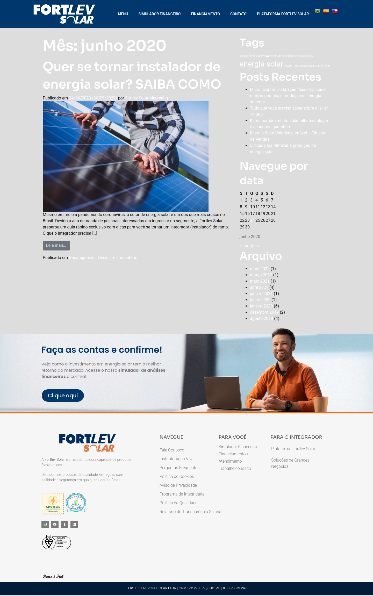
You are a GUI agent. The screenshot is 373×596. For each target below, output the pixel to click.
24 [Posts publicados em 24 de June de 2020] (252, 220)
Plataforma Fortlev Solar (293, 448)
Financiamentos (233, 454)
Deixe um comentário (117, 257)
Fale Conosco (172, 450)
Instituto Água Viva (176, 458)
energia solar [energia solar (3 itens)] (261, 64)
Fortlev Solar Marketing (146, 98)
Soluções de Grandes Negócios (290, 463)
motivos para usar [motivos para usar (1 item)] (304, 65)
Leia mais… (58, 244)
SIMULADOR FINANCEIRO (160, 14)
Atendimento (230, 461)
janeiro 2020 (261, 306)
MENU (123, 14)
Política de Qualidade (178, 502)
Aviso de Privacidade (178, 485)
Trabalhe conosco (235, 469)
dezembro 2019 (264, 312)
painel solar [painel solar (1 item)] (323, 65)
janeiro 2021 (261, 293)
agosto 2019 (261, 318)
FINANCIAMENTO (205, 14)
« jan (244, 245)
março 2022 (261, 274)
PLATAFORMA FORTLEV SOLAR (283, 14)
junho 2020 (260, 299)
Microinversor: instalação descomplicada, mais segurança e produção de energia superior (288, 95)
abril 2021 (259, 287)
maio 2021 (260, 281)
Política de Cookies (177, 476)
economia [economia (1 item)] (307, 56)
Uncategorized (82, 257)
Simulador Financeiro (238, 447)
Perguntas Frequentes (179, 467)
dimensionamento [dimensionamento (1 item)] (289, 56)
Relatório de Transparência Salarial (191, 511)
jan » (255, 245)
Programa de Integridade (182, 494)
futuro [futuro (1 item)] (288, 65)
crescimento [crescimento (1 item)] (247, 56)
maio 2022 (260, 268)
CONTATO (238, 14)
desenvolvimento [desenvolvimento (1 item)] (266, 56)
